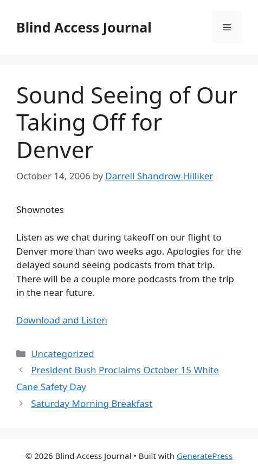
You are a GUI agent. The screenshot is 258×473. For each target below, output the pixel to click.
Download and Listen (61, 320)
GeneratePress (205, 455)
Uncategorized (62, 353)
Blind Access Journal (84, 27)
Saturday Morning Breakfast (91, 403)
